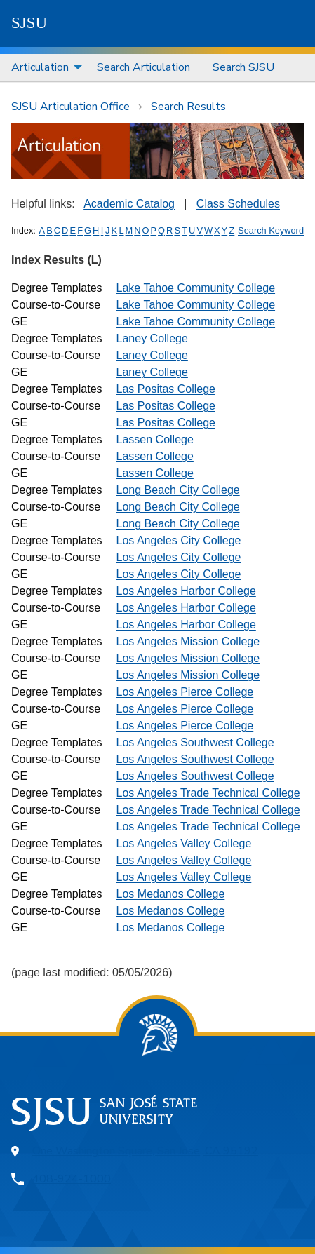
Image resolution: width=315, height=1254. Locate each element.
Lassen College (155, 439)
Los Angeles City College (178, 540)
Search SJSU (243, 67)
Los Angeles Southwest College (195, 742)
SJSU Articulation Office (70, 106)
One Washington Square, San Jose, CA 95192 (145, 1151)
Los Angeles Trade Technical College (208, 793)
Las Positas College (165, 389)
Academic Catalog (129, 204)
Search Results (188, 106)
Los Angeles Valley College (184, 843)
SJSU (29, 23)
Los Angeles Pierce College (185, 692)
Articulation (40, 67)
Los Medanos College (170, 894)
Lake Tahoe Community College (196, 288)
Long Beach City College (178, 490)
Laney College (152, 338)
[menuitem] (43, 67)
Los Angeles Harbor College (186, 591)
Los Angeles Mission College (188, 641)
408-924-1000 (71, 1179)
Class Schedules (238, 204)
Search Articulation (143, 67)
